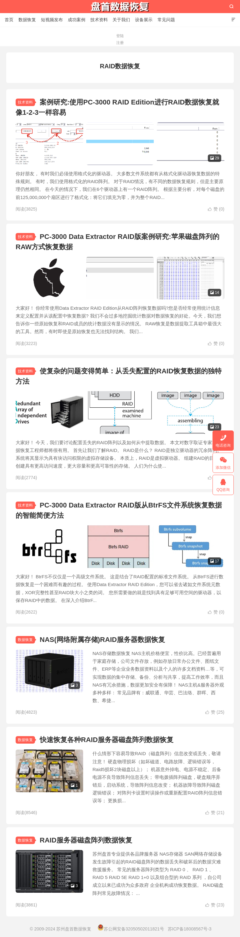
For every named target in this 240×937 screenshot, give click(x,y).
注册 (120, 43)
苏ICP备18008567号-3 (190, 928)
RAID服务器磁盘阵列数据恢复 (86, 840)
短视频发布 (52, 19)
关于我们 (121, 19)
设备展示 (143, 19)
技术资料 (99, 19)
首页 (9, 19)
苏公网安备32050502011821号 (131, 928)
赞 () (216, 208)
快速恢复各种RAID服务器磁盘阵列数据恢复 (106, 740)
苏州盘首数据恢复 (120, 6)
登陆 (120, 36)
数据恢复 (27, 19)
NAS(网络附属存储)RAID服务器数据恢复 (102, 639)
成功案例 (76, 19)
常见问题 (166, 19)
